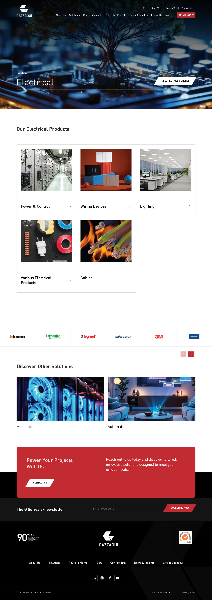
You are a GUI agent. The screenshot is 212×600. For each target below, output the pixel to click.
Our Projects (119, 14)
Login (170, 8)
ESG (107, 14)
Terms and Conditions (161, 592)
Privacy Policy (188, 592)
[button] (191, 354)
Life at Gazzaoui (173, 562)
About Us (61, 14)
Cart (155, 8)
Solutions (54, 562)
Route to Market (78, 562)
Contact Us (187, 8)
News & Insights (139, 14)
